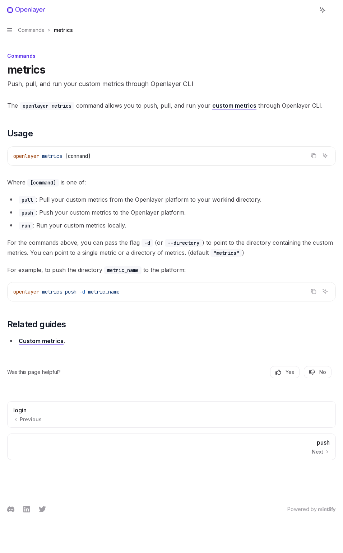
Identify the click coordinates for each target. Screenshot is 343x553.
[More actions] (333, 10)
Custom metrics (41, 341)
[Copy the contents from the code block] (313, 155)
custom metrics (234, 105)
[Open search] (309, 10)
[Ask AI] (325, 155)
